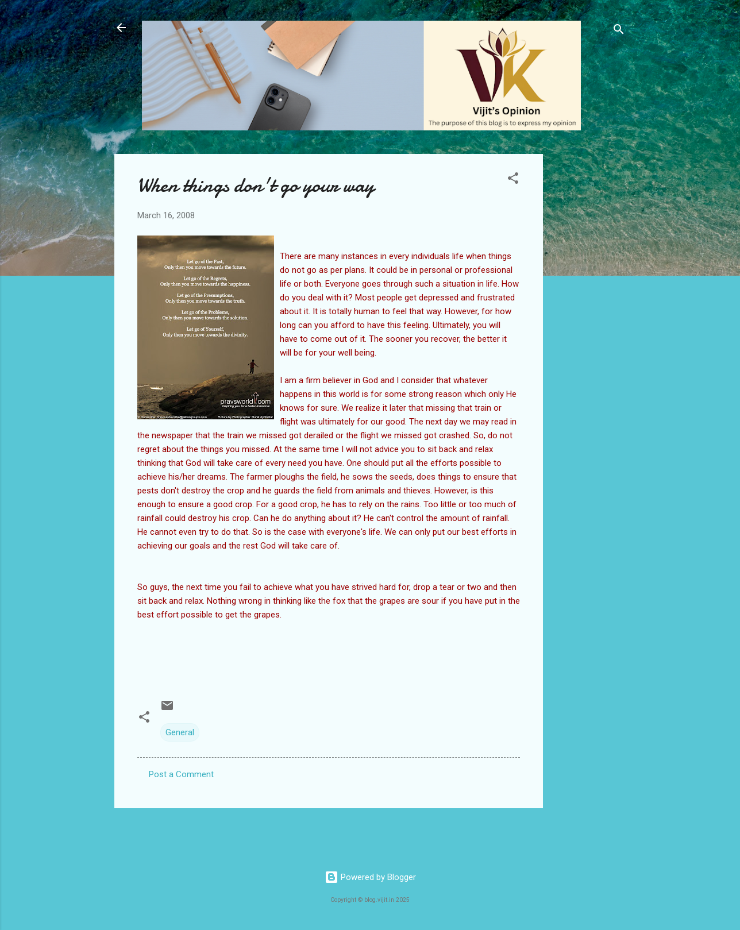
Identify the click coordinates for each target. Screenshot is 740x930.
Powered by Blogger (370, 877)
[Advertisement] (589, 326)
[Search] (619, 31)
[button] (513, 180)
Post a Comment (181, 774)
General (179, 732)
